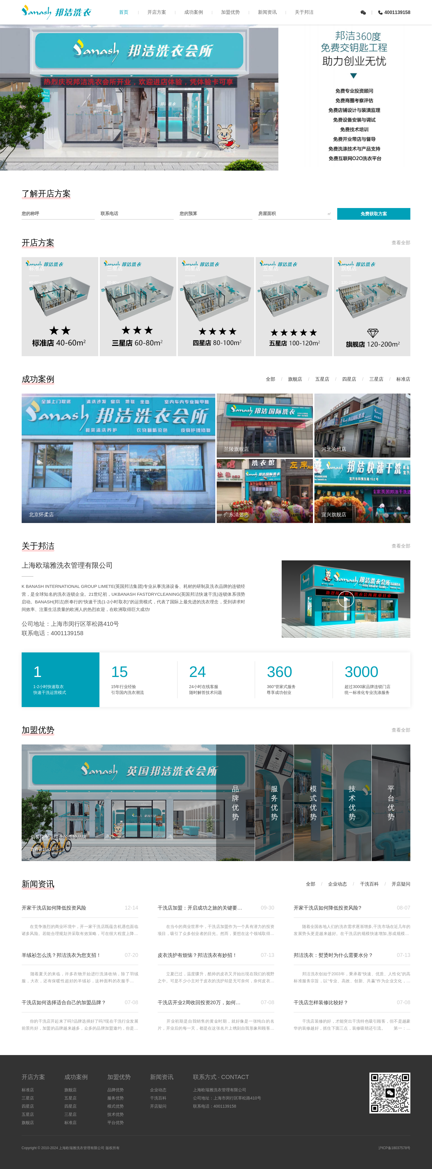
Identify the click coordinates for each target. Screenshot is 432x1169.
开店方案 (156, 12)
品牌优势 (115, 1089)
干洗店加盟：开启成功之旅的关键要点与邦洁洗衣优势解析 (201, 908)
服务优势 (115, 1098)
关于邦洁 (304, 12)
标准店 (403, 379)
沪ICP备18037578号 (394, 1148)
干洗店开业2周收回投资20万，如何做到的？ (201, 1002)
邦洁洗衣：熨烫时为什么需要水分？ (333, 955)
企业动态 (337, 883)
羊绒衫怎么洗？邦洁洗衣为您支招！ (61, 955)
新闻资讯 (267, 12)
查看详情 (41, 849)
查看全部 (401, 242)
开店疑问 (401, 883)
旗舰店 (295, 379)
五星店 (322, 379)
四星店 (349, 379)
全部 (270, 379)
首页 (123, 12)
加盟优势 (230, 12)
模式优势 (115, 1106)
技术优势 (115, 1114)
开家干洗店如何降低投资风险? (327, 908)
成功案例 (193, 12)
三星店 (376, 379)
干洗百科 (369, 883)
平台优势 (115, 1122)
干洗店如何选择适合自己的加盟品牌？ (64, 1002)
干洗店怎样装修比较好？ (321, 1002)
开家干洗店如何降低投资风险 (54, 908)
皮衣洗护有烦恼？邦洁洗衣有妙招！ (197, 955)
